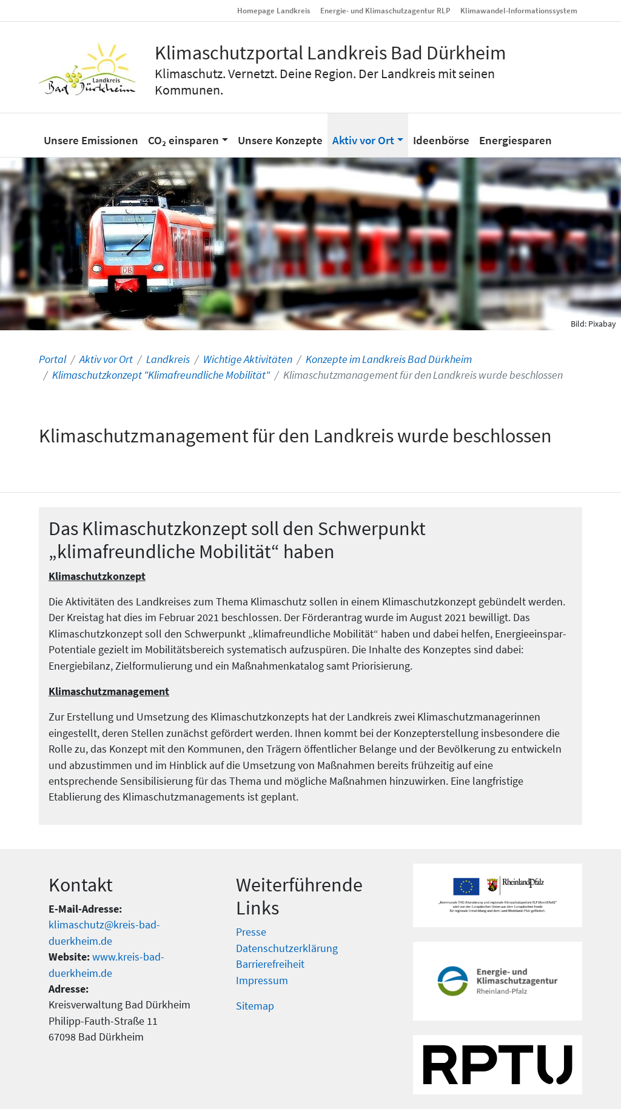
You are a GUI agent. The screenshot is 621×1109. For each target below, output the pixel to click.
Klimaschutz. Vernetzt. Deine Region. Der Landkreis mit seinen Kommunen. (325, 81)
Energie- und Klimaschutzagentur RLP (385, 10)
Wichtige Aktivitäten (247, 359)
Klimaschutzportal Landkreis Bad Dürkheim (330, 53)
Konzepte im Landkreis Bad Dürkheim (389, 359)
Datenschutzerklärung (287, 948)
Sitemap (255, 1006)
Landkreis (168, 359)
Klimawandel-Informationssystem (518, 10)
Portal (52, 359)
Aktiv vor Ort (106, 359)
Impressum (262, 980)
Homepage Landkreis (273, 10)
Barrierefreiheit (270, 964)
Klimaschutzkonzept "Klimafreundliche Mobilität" (161, 375)
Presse (251, 932)
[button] (188, 135)
